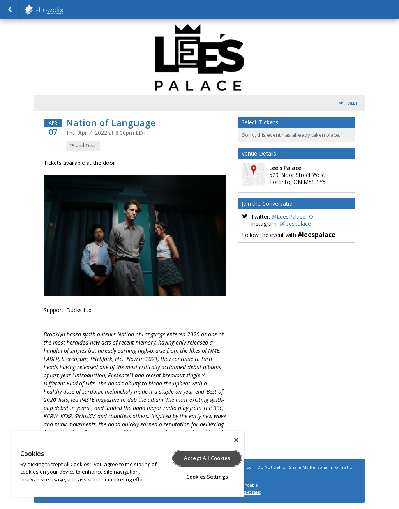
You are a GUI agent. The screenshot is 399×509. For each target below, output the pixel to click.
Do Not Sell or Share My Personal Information (306, 467)
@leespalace (295, 223)
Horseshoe (63, 10)
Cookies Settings (207, 476)
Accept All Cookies (207, 457)
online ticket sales (244, 492)
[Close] (236, 440)
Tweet (351, 103)
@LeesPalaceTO (292, 216)
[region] (128, 464)
